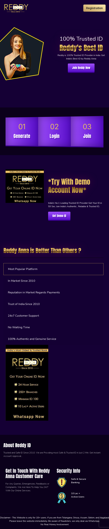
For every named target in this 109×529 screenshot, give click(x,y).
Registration (94, 8)
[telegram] (8, 464)
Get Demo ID (59, 216)
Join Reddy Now (81, 68)
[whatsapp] (6, 464)
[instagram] (4, 464)
